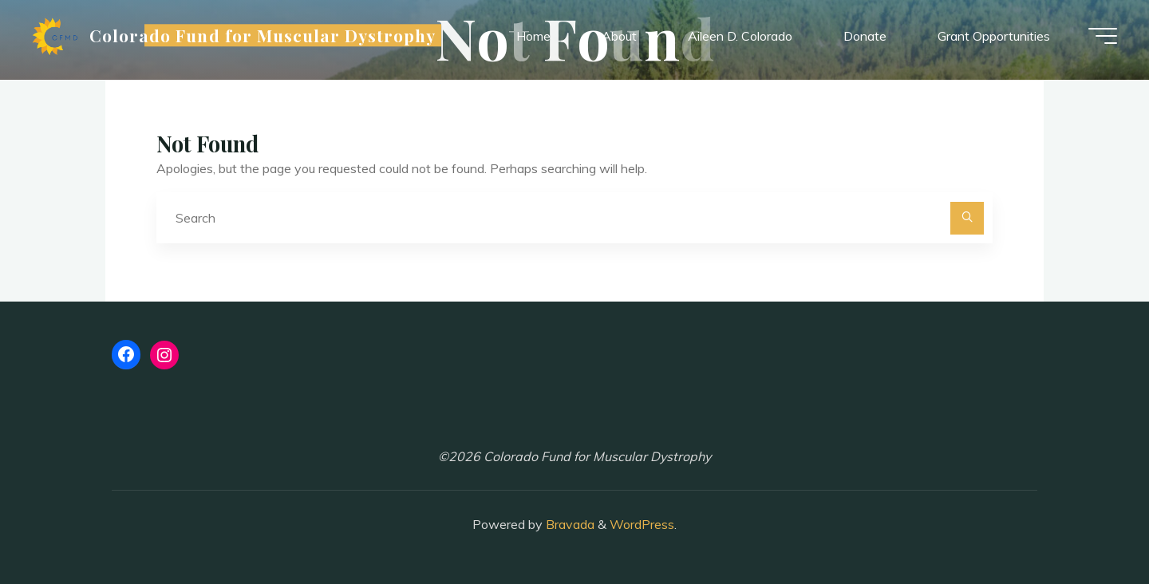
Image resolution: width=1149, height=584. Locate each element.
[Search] (967, 218)
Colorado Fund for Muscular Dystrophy (262, 35)
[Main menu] (1102, 36)
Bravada (568, 524)
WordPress (642, 524)
